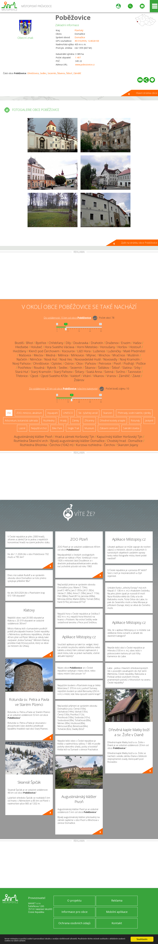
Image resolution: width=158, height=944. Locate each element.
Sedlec (43, 73)
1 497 (78, 57)
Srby (137, 368)
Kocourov (68, 351)
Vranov (111, 376)
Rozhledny (48, 420)
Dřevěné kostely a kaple (112, 420)
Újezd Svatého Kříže (54, 376)
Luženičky (114, 351)
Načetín (22, 359)
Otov (79, 363)
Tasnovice (134, 372)
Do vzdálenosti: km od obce (67, 317)
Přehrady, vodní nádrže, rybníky (134, 413)
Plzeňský (79, 30)
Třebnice (22, 376)
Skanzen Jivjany (128, 445)
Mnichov (104, 355)
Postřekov (24, 368)
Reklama (116, 900)
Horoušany (107, 347)
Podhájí (129, 363)
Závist (136, 376)
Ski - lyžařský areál (88, 413)
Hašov (137, 343)
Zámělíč (77, 73)
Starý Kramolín (41, 372)
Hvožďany (19, 351)
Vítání (87, 376)
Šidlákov (103, 368)
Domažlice (80, 37)
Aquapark (52, 413)
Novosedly (110, 359)
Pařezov (90, 363)
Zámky (75, 420)
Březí (29, 343)
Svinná (108, 372)
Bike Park (57, 428)
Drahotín (97, 343)
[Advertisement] (79, 276)
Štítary (79, 372)
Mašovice (25, 355)
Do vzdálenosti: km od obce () (63, 388)
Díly (68, 343)
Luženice (99, 351)
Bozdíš (19, 343)
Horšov (122, 347)
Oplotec (56, 363)
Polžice (141, 363)
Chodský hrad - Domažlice (124, 441)
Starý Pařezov (63, 372)
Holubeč (36, 347)
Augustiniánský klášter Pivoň (33, 437)
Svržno (120, 372)
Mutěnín (133, 355)
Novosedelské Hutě (88, 359)
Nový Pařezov (21, 363)
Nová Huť (50, 359)
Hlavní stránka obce (146, 93)
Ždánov (79, 380)
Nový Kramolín (130, 359)
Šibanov (61, 73)
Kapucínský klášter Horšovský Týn (119, 437)
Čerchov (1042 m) (61, 445)
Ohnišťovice (33, 73)
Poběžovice (73, 17)
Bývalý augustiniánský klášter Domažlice (77, 441)
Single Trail (73, 428)
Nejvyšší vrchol (39, 428)
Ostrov (69, 363)
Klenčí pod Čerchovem (44, 351)
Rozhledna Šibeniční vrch (31, 441)
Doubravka (80, 343)
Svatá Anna (94, 372)
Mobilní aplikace (117, 912)
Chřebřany (56, 343)
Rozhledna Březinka (33, 445)
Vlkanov (98, 376)
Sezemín (52, 73)
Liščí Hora (84, 351)
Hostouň (135, 347)
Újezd (34, 376)
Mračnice (118, 355)
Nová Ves (66, 359)
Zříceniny (89, 420)
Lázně (22, 428)
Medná (50, 355)
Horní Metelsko (87, 347)
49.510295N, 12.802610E (87, 40)
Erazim (126, 343)
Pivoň (117, 363)
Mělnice (63, 355)
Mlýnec (91, 355)
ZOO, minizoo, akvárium (29, 413)
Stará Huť (21, 372)
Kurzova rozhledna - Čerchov (95, 445)
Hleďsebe (21, 347)
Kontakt (117, 923)
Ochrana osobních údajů (74, 923)
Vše (9, 413)
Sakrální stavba (131, 428)
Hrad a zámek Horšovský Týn (74, 437)
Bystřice (41, 343)
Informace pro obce (74, 912)
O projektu (74, 900)
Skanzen (107, 413)
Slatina (127, 368)
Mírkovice (77, 355)
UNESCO (68, 413)
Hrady (63, 420)
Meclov (38, 355)
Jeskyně (149, 420)
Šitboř (69, 73)
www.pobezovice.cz (85, 64)
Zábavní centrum (109, 428)
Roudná (39, 368)
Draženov (112, 343)
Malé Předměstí (134, 351)
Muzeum (89, 428)
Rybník (51, 368)
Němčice (36, 359)
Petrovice (105, 363)
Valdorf (75, 376)
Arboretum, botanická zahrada (21, 420)
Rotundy (135, 420)
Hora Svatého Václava (59, 347)
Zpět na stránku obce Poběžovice (139, 242)
